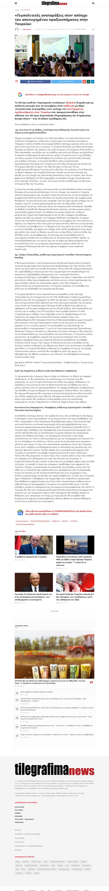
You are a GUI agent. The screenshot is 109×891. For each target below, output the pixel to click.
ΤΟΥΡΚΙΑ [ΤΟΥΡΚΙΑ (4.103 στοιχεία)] (28, 873)
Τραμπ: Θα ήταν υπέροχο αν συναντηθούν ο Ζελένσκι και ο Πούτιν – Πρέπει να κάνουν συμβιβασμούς (57, 734)
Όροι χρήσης (20, 838)
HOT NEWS (19, 810)
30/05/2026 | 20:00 (21, 560)
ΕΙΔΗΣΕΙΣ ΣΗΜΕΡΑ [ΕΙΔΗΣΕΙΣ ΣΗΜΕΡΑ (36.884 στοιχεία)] (31, 865)
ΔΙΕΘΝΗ (18, 813)
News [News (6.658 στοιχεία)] (18, 861)
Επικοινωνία (19, 842)
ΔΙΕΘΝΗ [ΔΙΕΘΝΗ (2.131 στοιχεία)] (83, 861)
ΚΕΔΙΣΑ (71, 103)
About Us (18, 830)
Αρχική (17, 10)
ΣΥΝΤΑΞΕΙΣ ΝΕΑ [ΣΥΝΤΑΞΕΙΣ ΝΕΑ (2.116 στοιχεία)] (64, 869)
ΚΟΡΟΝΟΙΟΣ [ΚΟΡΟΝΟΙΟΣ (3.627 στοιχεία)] (75, 865)
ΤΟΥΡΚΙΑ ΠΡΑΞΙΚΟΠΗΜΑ (25, 524)
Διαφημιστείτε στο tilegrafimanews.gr (29, 846)
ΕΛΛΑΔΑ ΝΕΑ (19, 807)
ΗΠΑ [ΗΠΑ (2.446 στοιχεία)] (67, 865)
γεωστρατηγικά (22, 521)
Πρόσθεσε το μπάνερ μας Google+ (28, 834)
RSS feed (18, 850)
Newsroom (27, 29)
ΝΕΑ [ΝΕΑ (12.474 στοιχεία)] (17, 869)
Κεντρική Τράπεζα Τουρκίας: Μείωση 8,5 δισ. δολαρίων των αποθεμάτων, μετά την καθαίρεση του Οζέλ (75, 597)
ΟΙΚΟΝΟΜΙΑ (19, 822)
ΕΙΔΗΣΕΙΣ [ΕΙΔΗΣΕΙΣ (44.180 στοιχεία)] (19, 865)
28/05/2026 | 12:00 (20, 602)
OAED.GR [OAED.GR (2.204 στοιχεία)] (25, 861)
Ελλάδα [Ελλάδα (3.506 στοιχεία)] (60, 865)
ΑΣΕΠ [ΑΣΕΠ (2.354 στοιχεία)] (45, 861)
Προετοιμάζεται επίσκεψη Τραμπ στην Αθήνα (36, 692)
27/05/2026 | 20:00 (62, 602)
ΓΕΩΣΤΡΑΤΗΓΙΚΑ (26, 10)
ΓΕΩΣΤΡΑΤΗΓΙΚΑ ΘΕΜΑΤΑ (40, 521)
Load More (54, 611)
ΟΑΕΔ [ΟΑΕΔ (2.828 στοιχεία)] (23, 869)
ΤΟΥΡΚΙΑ (73, 521)
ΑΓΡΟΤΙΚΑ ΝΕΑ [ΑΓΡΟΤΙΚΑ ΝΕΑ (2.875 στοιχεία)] (36, 861)
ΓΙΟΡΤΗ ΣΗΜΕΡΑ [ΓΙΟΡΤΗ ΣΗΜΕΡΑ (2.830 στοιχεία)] (72, 861)
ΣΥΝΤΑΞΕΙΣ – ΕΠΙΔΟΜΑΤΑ (24, 819)
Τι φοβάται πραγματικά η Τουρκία (31, 557)
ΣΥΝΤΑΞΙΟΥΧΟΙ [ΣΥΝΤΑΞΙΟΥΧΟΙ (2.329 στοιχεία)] (77, 869)
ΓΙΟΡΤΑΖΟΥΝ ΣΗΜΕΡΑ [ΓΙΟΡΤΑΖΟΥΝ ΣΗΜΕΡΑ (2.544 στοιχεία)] (57, 861)
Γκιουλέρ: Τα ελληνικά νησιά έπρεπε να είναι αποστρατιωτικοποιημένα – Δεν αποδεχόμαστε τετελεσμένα (33, 597)
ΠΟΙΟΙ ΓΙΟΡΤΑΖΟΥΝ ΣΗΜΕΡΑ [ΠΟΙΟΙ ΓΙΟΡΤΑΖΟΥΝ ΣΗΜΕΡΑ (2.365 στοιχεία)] (46, 869)
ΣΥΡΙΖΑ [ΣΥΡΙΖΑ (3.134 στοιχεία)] (87, 869)
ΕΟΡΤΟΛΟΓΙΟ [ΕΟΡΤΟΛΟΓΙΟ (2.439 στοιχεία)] (44, 865)
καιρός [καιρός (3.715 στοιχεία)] (36, 873)
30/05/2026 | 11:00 (62, 568)
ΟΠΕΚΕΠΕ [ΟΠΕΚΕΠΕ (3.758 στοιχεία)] (31, 869)
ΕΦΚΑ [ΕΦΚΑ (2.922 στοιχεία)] (53, 865)
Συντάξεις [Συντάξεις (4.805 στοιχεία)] (19, 873)
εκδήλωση (69, 106)
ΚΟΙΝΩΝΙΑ (18, 816)
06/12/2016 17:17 (40, 29)
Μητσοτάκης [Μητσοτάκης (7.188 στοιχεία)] (86, 865)
